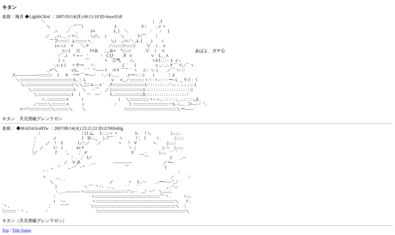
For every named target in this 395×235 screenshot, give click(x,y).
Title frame (21, 230)
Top (5, 230)
